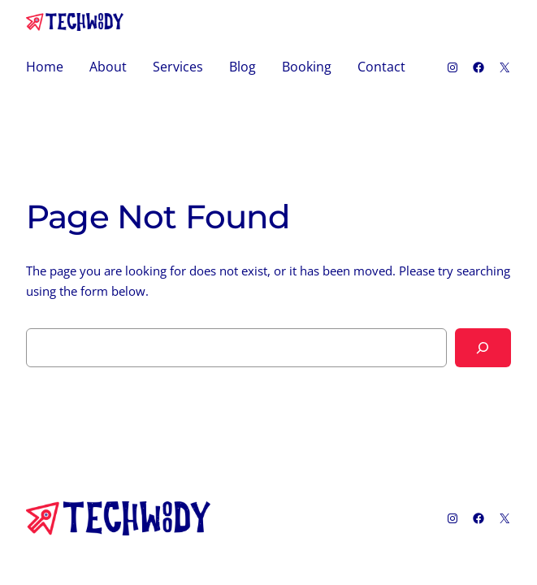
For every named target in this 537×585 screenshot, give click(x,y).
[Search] (483, 348)
